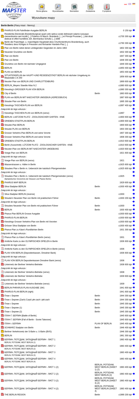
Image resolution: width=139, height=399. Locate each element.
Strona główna (41, 8)
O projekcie (106, 8)
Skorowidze (74, 8)
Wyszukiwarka (57, 8)
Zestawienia (90, 8)
